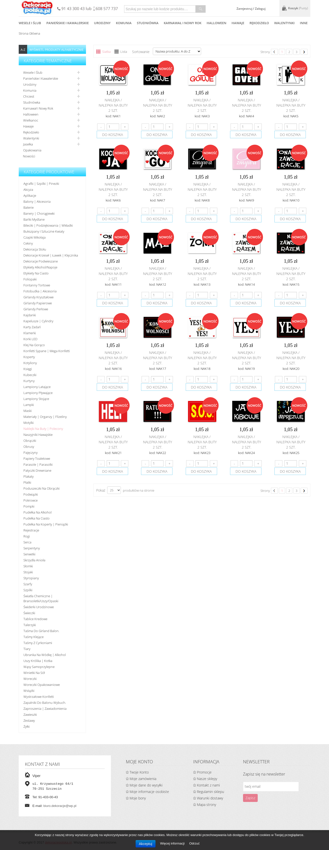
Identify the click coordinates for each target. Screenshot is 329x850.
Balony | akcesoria (37, 201)
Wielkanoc (30, 120)
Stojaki (28, 572)
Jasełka (28, 144)
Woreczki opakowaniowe (41, 684)
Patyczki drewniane (37, 470)
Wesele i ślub (32, 72)
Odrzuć (194, 843)
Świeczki (29, 613)
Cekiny (28, 243)
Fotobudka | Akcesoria (40, 291)
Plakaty (28, 476)
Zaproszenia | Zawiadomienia (45, 708)
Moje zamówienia (143, 778)
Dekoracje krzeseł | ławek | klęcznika (50, 255)
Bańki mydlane (34, 219)
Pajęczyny (30, 452)
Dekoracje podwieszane (40, 261)
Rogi (26, 536)
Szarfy (27, 584)
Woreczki (30, 678)
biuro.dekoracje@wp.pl (59, 806)
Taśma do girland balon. (41, 631)
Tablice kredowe (35, 619)
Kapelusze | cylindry (38, 321)
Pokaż (100, 490)
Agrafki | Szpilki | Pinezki (41, 183)
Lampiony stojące (36, 398)
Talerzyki (29, 625)
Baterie (28, 207)
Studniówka (31, 102)
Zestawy (29, 720)
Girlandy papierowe (37, 303)
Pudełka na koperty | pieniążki (45, 524)
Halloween (30, 114)
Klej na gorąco (34, 345)
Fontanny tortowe (36, 285)
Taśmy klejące (33, 637)
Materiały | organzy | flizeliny (45, 416)
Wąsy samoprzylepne (39, 666)
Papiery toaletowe (36, 458)
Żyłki (26, 726)
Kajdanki (29, 315)
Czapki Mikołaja (34, 237)
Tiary (26, 649)
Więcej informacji (172, 843)
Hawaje (28, 126)
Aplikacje (29, 195)
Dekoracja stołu (34, 249)
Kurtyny (29, 381)
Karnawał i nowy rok (38, 108)
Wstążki (28, 690)
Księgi (27, 369)
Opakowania (32, 150)
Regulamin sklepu (210, 791)
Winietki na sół (34, 672)
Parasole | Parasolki (38, 464)
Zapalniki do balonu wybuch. (44, 702)
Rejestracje (31, 530)
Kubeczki (29, 375)
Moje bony (138, 798)
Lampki (28, 404)
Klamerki (29, 333)
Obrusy (28, 446)
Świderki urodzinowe (38, 607)
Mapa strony (206, 804)
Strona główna (29, 33)
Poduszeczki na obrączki (41, 488)
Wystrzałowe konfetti (38, 696)
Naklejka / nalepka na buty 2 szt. (113, 105)
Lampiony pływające (38, 393)
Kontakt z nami (208, 785)
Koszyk (298, 8)
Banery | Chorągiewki (39, 213)
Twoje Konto (139, 772)
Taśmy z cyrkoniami (37, 643)
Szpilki (27, 590)
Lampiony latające (37, 387)
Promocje (204, 772)
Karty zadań (32, 327)
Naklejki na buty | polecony (43, 428)
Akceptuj (145, 844)
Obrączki (29, 440)
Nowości (29, 156)
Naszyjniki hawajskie (38, 434)
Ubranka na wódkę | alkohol (44, 655)
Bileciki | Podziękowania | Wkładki (48, 225)
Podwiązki (30, 494)
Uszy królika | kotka (37, 660)
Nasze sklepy (207, 778)
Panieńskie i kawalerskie (40, 78)
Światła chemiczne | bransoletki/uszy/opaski (40, 598)
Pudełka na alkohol (37, 512)
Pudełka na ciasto (36, 518)
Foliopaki (30, 279)
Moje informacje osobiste (149, 791)
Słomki (28, 566)
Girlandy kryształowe (38, 297)
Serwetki (29, 554)
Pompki (28, 506)
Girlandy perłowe (35, 309)
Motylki (28, 422)
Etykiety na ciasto (36, 273)
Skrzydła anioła (34, 560)
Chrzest (28, 96)
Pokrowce (30, 500)
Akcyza (28, 189)
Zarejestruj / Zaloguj (251, 8)
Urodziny (29, 84)
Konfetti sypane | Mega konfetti (46, 351)
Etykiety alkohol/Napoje (40, 267)
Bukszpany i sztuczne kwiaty (43, 231)
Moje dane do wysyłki (146, 785)
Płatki (27, 482)
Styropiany (31, 578)
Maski (27, 410)
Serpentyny (31, 548)
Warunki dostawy (210, 798)
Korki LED (30, 339)
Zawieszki (30, 714)
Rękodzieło (31, 132)
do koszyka (112, 134)
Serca (27, 542)
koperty (29, 357)
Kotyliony (30, 363)
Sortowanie (141, 51)
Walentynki (31, 138)
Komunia (29, 90)
